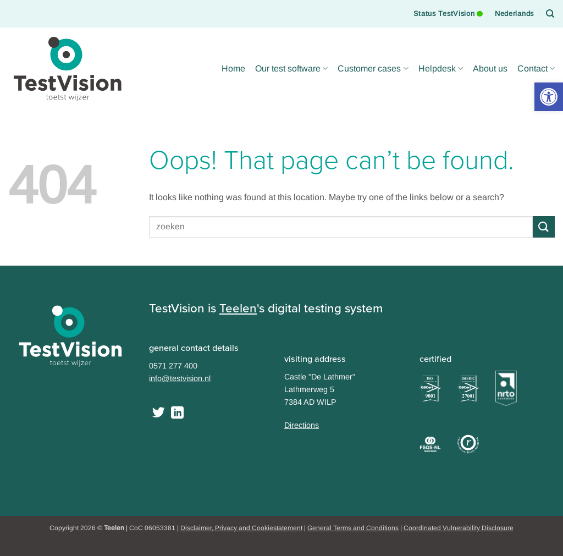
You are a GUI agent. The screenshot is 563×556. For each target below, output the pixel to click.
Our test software (291, 68)
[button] (548, 96)
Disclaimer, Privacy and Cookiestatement (241, 528)
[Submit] (544, 227)
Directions (301, 425)
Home (233, 68)
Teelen (238, 308)
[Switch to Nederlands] (514, 13)
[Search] (550, 13)
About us (490, 68)
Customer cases (373, 68)
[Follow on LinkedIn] (177, 413)
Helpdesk (440, 68)
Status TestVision (448, 9)
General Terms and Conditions (353, 528)
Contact (536, 68)
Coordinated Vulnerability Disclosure (459, 528)
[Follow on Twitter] (158, 413)
